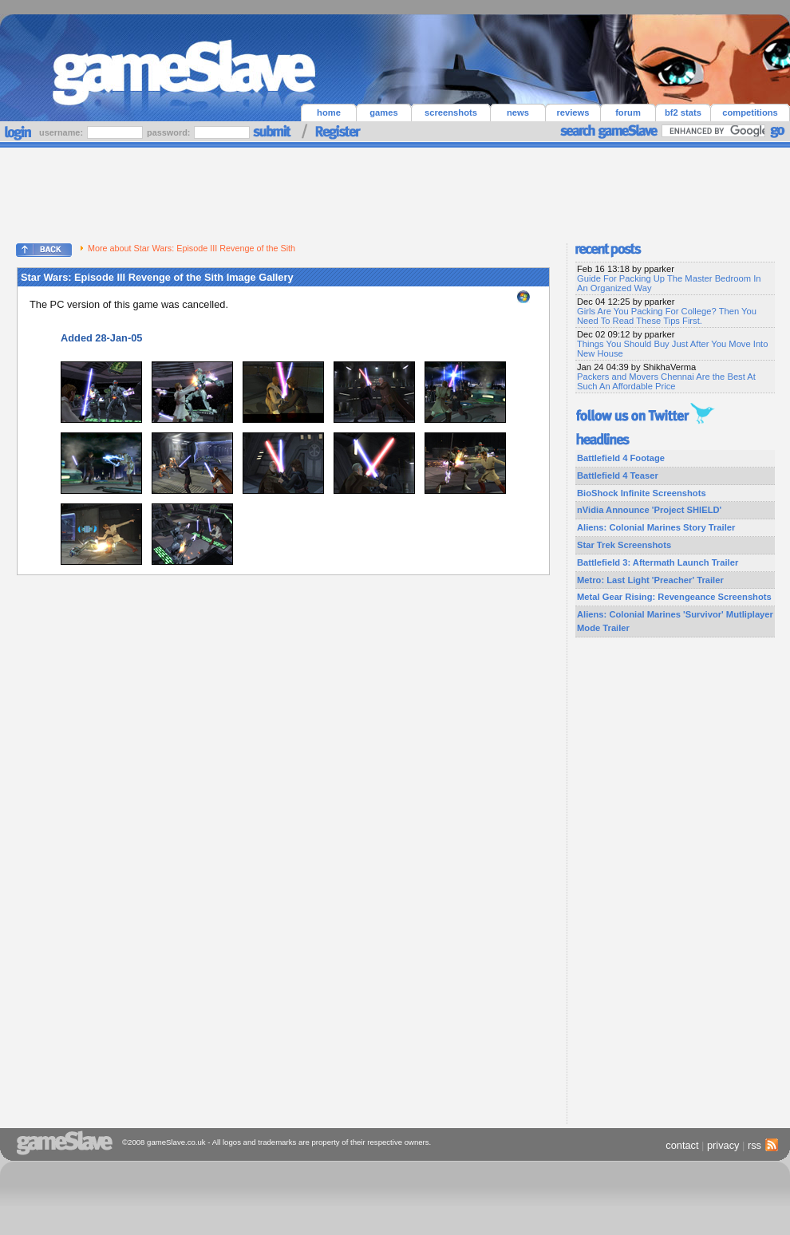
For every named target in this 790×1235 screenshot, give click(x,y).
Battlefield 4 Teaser (617, 475)
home (329, 112)
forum (628, 112)
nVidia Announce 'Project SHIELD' (649, 510)
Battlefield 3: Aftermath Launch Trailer (657, 562)
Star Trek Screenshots (624, 545)
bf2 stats (683, 112)
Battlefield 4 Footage (621, 458)
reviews (572, 112)
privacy (723, 1145)
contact (682, 1145)
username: (62, 132)
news (518, 112)
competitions (750, 112)
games (383, 112)
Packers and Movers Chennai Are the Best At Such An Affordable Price (666, 381)
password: (169, 132)
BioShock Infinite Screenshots (641, 493)
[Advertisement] (395, 191)
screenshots (451, 112)
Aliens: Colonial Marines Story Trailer (656, 527)
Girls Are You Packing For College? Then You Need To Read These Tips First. (666, 316)
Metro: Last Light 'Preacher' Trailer (650, 580)
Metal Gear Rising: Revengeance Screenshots (674, 597)
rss (761, 1145)
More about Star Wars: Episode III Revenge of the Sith (187, 248)
